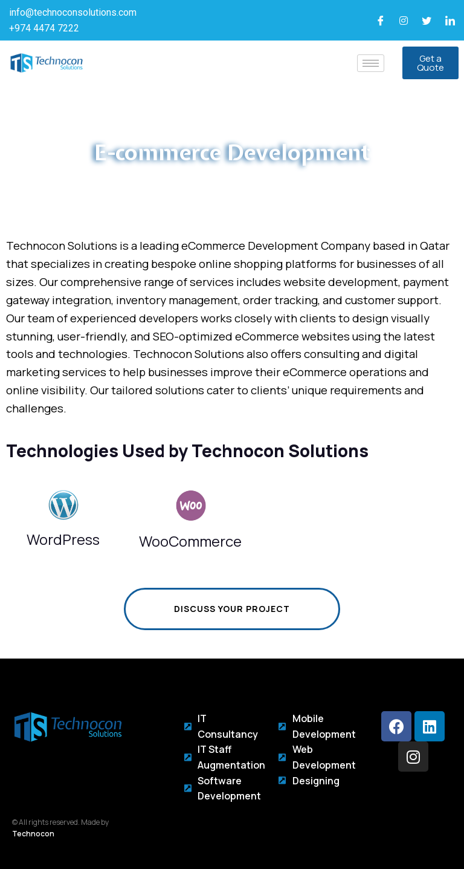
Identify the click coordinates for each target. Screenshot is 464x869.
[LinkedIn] (450, 20)
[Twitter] (426, 20)
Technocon (33, 833)
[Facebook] (380, 20)
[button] (430, 63)
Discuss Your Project (207, 609)
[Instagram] (403, 20)
